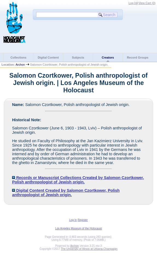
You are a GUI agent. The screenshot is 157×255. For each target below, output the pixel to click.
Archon (20, 64)
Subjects (78, 57)
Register (83, 219)
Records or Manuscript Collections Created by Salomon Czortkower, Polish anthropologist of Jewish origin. (78, 179)
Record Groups (138, 57)
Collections (18, 57)
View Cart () (147, 3)
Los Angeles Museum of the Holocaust (78, 228)
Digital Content (48, 57)
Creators (108, 57)
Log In (133, 3)
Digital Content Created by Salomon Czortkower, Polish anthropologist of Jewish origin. (66, 192)
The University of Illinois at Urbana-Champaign (89, 248)
